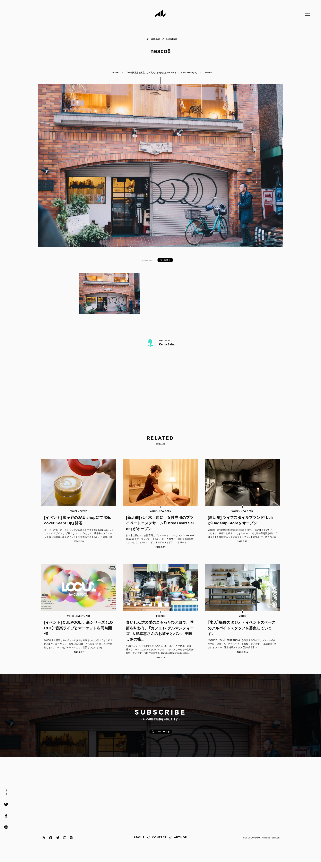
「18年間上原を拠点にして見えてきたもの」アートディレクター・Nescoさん (162, 72)
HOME (115, 72)
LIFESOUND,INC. (253, 845)
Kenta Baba (171, 38)
